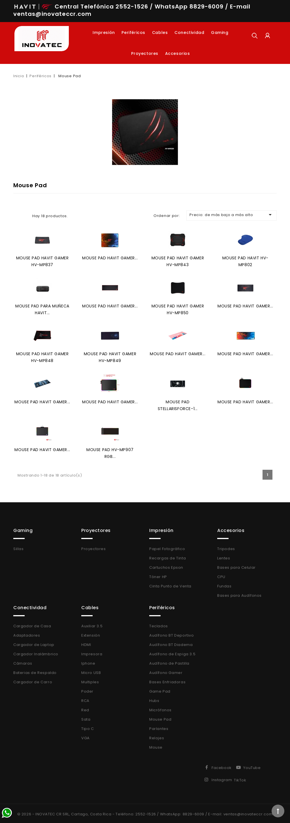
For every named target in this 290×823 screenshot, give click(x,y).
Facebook (222, 766)
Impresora (91, 652)
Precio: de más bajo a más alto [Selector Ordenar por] (231, 214)
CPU (221, 575)
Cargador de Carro (32, 680)
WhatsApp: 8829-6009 (182, 812)
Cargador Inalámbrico (35, 652)
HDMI (86, 643)
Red (85, 708)
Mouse (156, 746)
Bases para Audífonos (239, 594)
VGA (85, 736)
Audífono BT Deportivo (171, 634)
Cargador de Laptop (33, 643)
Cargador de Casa (32, 624)
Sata (85, 718)
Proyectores (144, 53)
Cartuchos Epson (166, 566)
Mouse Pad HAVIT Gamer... (110, 257)
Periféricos (133, 32)
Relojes (156, 736)
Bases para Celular (236, 566)
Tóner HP (158, 575)
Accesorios (177, 53)
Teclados (158, 624)
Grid (17, 215)
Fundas (224, 584)
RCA (85, 699)
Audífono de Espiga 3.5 (172, 652)
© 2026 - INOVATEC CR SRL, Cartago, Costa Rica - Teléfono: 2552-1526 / (88, 812)
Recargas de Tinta (167, 556)
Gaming (220, 32)
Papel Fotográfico (167, 547)
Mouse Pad (160, 718)
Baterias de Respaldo (35, 671)
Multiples (90, 680)
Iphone (88, 662)
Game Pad (159, 690)
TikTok (240, 778)
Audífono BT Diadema (171, 643)
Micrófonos (160, 708)
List (25, 215)
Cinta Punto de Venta (170, 584)
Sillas (18, 547)
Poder (87, 690)
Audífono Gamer (165, 671)
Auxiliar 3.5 (92, 624)
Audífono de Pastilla (169, 662)
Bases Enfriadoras (167, 680)
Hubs (154, 699)
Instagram (222, 778)
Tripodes (226, 547)
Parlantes (158, 727)
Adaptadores (26, 634)
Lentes (223, 556)
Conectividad (189, 32)
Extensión (90, 634)
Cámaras (22, 662)
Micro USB (91, 671)
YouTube (252, 766)
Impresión (104, 32)
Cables (160, 32)
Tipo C (87, 727)
